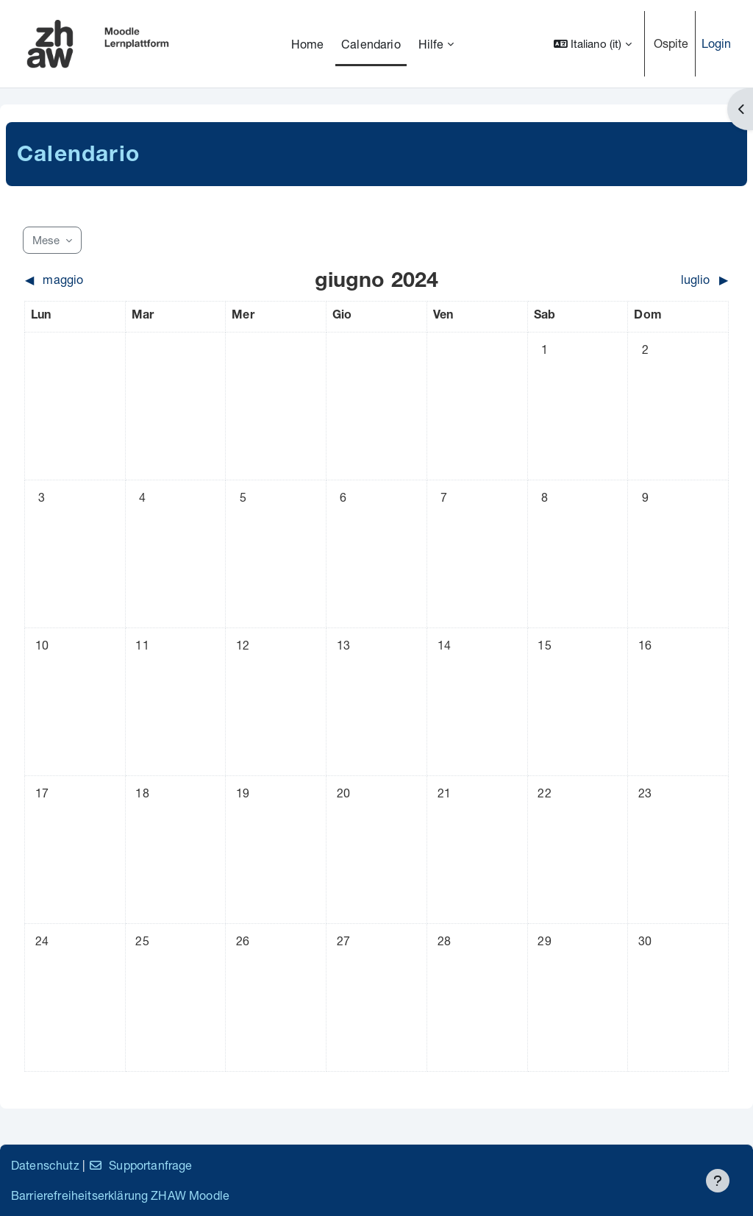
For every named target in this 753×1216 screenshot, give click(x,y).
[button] (592, 44)
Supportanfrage (140, 1165)
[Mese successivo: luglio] (641, 280)
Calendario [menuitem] (371, 44)
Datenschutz (45, 1165)
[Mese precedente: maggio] (112, 280)
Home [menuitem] (307, 44)
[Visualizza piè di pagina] (717, 1180)
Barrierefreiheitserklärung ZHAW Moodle (120, 1195)
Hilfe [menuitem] (431, 44)
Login (717, 43)
